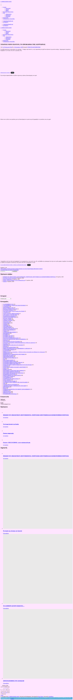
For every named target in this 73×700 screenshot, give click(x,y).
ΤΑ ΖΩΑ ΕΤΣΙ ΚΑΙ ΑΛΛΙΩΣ (9, 381)
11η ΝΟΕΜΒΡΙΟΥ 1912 (8, 304)
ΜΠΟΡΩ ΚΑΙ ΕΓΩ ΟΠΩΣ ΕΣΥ (9, 357)
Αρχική (4, 7)
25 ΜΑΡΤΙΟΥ (6, 306)
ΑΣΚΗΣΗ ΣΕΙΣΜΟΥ (7, 327)
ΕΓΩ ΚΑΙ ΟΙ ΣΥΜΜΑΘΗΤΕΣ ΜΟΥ (11, 338)
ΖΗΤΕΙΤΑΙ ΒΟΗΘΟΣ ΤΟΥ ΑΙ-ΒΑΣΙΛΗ (13, 680)
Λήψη (12, 72)
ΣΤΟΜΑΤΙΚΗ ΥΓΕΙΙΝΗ (8, 376)
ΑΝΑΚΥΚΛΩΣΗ (6, 322)
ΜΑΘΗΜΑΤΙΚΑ (6, 353)
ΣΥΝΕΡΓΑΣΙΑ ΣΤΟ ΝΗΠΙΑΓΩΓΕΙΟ (11, 378)
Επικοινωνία (5, 17)
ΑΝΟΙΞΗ (5, 324)
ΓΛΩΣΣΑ (5, 331)
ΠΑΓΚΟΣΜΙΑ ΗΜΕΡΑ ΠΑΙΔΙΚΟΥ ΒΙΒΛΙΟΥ (12, 362)
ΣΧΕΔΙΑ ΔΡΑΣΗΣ (7, 379)
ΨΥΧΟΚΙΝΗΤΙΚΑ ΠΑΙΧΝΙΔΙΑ (10, 393)
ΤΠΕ (4, 383)
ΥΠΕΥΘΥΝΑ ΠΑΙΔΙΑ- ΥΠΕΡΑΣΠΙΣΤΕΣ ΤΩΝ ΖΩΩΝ (14, 385)
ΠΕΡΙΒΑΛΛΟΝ (6, 369)
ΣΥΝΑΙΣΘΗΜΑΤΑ (7, 377)
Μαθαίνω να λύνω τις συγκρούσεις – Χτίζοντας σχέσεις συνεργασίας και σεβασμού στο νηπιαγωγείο (24, 352)
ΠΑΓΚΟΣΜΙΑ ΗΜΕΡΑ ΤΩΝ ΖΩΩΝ (10, 363)
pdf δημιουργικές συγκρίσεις (5, 72)
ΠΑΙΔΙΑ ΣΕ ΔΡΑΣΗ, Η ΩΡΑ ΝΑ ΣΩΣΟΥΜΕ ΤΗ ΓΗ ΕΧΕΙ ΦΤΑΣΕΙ (17, 364)
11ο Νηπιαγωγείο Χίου (7, 47)
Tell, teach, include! (7, 318)
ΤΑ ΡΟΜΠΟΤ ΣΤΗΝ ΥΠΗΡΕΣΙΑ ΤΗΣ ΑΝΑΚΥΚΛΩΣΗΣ (15, 382)
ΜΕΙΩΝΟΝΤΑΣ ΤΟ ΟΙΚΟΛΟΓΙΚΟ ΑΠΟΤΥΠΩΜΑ (14, 354)
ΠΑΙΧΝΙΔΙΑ (5, 366)
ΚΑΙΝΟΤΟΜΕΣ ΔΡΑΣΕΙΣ (8, 349)
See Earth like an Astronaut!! (9, 315)
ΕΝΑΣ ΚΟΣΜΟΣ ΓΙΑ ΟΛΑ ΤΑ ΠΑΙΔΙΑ (11, 341)
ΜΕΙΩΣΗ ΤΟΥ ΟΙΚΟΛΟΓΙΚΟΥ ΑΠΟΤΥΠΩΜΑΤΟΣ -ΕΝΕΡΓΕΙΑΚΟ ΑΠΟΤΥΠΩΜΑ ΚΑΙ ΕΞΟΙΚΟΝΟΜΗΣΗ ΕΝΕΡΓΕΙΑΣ (29, 276)
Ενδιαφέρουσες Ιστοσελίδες (9, 18)
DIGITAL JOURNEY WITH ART (10, 308)
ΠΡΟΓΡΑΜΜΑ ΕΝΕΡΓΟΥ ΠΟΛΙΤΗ (10, 371)
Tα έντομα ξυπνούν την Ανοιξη (9, 278)
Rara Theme (40, 696)
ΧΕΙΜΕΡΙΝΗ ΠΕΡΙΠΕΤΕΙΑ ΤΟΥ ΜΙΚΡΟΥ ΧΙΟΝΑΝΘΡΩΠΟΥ (16, 389)
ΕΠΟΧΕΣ (5, 346)
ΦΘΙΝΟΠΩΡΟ (6, 386)
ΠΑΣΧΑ (5, 281)
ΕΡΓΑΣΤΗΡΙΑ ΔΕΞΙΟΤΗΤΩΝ (9, 347)
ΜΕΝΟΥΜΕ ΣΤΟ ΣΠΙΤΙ (8, 355)
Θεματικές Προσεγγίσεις (8, 11)
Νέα (4, 13)
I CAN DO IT (6, 312)
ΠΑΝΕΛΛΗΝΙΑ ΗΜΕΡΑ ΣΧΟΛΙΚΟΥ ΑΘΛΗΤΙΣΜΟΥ (14, 367)
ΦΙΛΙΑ (4, 388)
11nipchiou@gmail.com (8, 21)
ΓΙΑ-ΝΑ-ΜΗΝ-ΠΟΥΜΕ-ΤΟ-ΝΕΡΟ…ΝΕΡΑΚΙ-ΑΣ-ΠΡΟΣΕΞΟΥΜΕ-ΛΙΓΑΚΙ (13, 264)
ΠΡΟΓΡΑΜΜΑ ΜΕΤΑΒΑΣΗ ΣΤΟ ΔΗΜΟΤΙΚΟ (13, 372)
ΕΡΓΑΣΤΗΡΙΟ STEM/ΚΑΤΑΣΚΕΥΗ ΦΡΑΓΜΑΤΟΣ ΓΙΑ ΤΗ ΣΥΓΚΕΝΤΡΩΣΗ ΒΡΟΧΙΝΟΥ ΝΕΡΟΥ (22, 268)
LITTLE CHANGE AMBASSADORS (11, 313)
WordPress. (51, 696)
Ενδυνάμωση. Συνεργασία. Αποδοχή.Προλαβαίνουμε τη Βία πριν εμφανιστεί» (19, 342)
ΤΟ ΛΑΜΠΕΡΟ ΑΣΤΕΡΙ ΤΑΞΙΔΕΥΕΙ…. (13, 606)
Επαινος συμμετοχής (7, 279)
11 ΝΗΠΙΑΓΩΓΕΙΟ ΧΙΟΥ (6, 1)
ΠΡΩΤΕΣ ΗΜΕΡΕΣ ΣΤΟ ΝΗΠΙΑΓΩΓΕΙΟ (12, 375)
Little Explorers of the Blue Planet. (10, 314)
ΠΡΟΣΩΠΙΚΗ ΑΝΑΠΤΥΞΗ (9, 374)
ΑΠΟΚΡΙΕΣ (5, 325)
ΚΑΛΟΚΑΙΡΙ (6, 350)
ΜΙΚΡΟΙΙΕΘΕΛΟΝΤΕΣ (8, 356)
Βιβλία (7, 10)
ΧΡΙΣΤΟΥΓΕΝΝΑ (7, 391)
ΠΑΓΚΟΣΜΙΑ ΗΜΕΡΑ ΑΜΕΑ (9, 361)
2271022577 (5, 22)
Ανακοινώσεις (8, 14)
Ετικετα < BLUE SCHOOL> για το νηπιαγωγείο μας (14, 280)
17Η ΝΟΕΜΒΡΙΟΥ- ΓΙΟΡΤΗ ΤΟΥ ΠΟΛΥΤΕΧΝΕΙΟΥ (14, 305)
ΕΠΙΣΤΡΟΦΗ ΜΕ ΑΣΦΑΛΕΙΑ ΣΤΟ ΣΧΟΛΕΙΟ (13, 345)
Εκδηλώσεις (8, 15)
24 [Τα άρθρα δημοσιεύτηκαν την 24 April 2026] (6, 692)
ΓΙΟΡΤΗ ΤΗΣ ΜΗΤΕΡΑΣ (8, 329)
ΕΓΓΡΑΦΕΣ (5, 334)
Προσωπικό (8, 8)
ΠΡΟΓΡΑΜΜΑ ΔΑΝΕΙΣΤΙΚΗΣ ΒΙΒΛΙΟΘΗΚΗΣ (13, 370)
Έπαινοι (7, 9)
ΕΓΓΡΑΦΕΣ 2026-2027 (8, 336)
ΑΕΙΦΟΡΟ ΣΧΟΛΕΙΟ (7, 320)
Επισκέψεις (8, 16)
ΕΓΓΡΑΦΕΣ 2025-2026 (8, 335)
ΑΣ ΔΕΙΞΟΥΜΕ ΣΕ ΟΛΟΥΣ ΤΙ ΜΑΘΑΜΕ (10, 270)
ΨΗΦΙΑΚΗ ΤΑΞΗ (7, 392)
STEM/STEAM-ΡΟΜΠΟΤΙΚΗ (33, 47)
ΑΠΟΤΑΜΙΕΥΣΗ (7, 326)
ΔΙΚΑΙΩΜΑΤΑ (6, 333)
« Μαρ (2, 695)
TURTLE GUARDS (7, 319)
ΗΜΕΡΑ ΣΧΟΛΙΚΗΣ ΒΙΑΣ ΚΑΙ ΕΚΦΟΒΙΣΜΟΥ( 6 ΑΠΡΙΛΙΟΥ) (16, 348)
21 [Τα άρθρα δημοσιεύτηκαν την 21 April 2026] (2, 692)
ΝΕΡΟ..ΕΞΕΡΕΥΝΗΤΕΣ (8, 360)
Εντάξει (12, 698)
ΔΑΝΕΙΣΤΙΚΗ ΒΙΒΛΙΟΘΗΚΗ (9, 332)
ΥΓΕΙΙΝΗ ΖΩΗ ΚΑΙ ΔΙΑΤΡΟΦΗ (10, 384)
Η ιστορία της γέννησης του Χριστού (12, 531)
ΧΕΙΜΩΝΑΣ (6, 390)
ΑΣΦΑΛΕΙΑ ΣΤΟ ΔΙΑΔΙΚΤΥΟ (9, 328)
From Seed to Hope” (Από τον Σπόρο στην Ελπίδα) (13, 311)
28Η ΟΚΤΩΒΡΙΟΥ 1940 (8, 307)
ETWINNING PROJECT (8, 310)
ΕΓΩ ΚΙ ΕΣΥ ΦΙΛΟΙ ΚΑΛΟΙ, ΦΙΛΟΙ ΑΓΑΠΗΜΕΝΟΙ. (14, 339)
